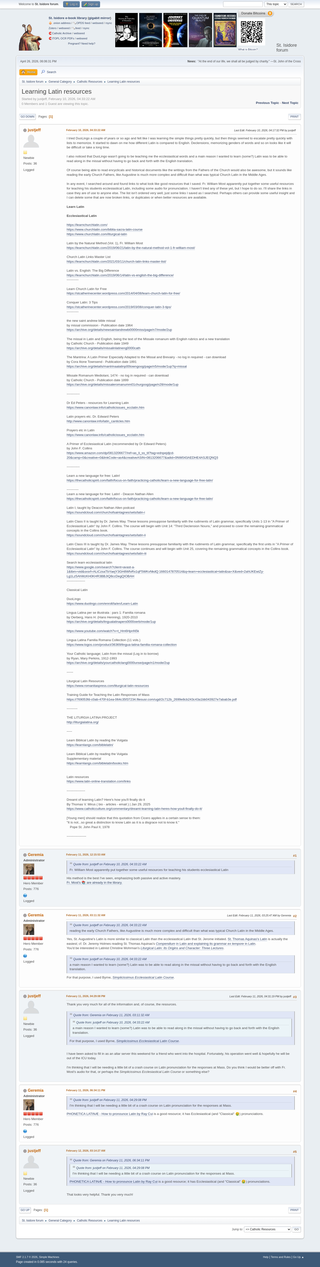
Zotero (53, 28)
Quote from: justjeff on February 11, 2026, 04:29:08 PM (110, 1100)
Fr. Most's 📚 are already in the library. (94, 882)
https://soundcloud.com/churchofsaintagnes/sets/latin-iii (106, 553)
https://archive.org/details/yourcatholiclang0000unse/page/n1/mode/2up (118, 663)
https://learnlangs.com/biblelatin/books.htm (97, 763)
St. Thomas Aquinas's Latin (247, 939)
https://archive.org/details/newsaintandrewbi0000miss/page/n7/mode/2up (119, 330)
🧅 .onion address (60, 23)
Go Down (27, 116)
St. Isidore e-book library (68, 18)
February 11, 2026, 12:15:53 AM (85, 854)
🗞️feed (76, 28)
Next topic (290, 103)
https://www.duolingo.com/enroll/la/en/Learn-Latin (102, 603)
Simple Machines (49, 1257)
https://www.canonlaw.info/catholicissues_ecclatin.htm (105, 407)
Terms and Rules (281, 1257)
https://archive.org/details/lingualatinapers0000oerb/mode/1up (111, 621)
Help (265, 1257)
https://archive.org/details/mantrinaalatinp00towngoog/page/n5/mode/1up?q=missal (127, 366)
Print (294, 116)
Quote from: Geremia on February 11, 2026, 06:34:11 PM (111, 1160)
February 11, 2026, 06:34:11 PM (85, 1090)
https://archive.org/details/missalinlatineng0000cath (103, 348)
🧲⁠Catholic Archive (60, 33)
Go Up (25, 1210)
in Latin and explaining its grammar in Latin (215, 943)
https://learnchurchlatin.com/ (87, 225)
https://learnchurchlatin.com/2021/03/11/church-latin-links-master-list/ (116, 261)
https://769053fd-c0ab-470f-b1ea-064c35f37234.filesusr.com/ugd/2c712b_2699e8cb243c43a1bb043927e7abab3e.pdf (152, 699)
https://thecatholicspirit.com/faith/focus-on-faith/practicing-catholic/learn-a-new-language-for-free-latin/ (140, 480)
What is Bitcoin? (248, 49)
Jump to (237, 1229)
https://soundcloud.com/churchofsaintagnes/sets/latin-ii (106, 535)
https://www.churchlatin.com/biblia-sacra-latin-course (104, 229)
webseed (97, 23)
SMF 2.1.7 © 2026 (26, 1257)
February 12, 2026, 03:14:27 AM (85, 1150)
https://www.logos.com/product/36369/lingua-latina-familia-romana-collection (122, 644)
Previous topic (267, 103)
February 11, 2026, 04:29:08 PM (85, 996)
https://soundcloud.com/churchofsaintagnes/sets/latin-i (106, 512)
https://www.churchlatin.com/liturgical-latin (97, 234)
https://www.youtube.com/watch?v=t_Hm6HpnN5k (103, 631)
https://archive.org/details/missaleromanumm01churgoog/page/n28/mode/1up (122, 384)
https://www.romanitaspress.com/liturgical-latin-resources (108, 686)
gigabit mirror (99, 18)
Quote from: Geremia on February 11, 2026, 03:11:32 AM (111, 1015)
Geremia (36, 855)
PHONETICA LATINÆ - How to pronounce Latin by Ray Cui (110, 1114)
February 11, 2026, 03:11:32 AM (85, 915)
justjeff (34, 130)
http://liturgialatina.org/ (83, 722)
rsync (108, 23)
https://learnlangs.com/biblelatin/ (90, 745)
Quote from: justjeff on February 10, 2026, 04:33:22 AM (109, 864)
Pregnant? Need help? (81, 43)
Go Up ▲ (298, 1257)
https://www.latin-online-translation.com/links (99, 781)
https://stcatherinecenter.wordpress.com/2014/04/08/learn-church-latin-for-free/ (123, 293)
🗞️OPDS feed (81, 23)
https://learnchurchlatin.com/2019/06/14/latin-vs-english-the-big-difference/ (120, 275)
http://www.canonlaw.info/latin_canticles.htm (98, 421)
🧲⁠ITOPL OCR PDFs (61, 38)
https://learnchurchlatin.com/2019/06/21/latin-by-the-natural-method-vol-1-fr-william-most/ (131, 248)
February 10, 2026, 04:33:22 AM (85, 130)
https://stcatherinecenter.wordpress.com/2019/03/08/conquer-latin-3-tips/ (119, 307)
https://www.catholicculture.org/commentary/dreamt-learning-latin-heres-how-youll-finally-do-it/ (134, 809)
